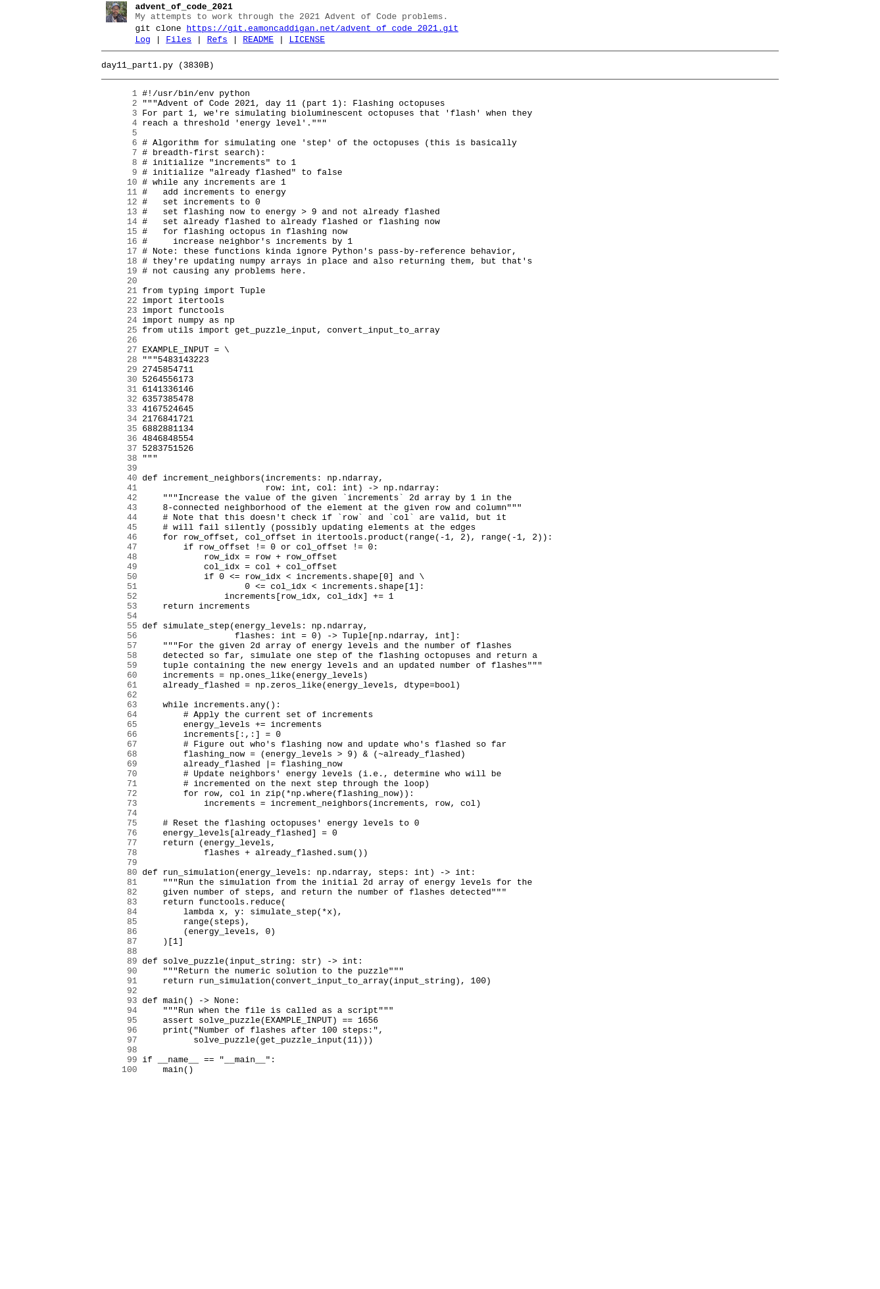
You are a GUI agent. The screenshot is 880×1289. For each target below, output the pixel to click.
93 (114, 1192)
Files (174, 45)
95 (114, 1215)
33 (114, 482)
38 (114, 541)
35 (114, 505)
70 (114, 920)
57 (114, 766)
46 (114, 636)
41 (114, 576)
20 (114, 328)
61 (114, 813)
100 (114, 1274)
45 (114, 624)
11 (114, 221)
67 (114, 884)
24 (114, 375)
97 (114, 1239)
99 (114, 1263)
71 (114, 931)
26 (114, 399)
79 (114, 1026)
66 (114, 872)
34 (114, 494)
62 (114, 825)
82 (114, 1061)
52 (114, 707)
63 (114, 837)
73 (114, 955)
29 (114, 434)
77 (114, 1002)
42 (114, 588)
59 (114, 789)
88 (114, 1132)
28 (114, 423)
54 (114, 730)
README (253, 45)
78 (114, 1014)
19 (114, 316)
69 (114, 908)
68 (114, 896)
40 (114, 565)
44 (114, 612)
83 (114, 1073)
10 (114, 210)
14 (114, 257)
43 (114, 600)
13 (114, 245)
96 (114, 1227)
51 (114, 695)
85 (114, 1097)
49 (114, 671)
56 (114, 754)
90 (114, 1156)
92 (114, 1180)
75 (114, 979)
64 (114, 849)
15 (114, 269)
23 (114, 363)
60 (114, 801)
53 (114, 718)
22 (114, 352)
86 (114, 1109)
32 (114, 470)
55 (114, 742)
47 (114, 647)
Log (137, 45)
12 (114, 233)
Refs (212, 45)
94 (114, 1203)
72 (114, 943)
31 (114, 458)
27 (114, 411)
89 (114, 1144)
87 (114, 1121)
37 (114, 529)
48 (114, 659)
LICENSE (302, 45)
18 (114, 304)
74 (114, 967)
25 (114, 387)
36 (114, 517)
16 (114, 281)
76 (114, 990)
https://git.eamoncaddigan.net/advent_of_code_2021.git (317, 32)
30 (114, 446)
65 (114, 860)
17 (114, 292)
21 (114, 340)
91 (114, 1168)
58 (114, 778)
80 (114, 1038)
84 (114, 1085)
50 (114, 683)
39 (114, 553)
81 (114, 1050)
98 (114, 1251)
